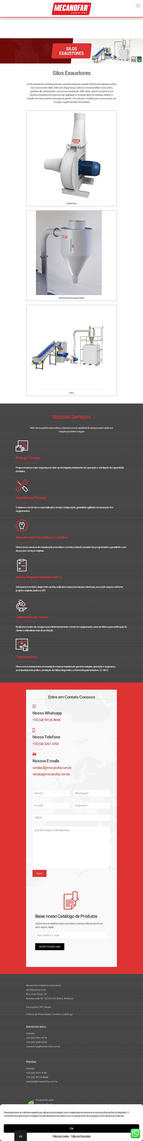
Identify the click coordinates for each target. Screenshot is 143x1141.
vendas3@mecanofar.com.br (52, 768)
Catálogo (68, 1014)
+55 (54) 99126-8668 (46, 720)
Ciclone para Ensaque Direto (71, 298)
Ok (71, 1128)
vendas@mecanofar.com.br (51, 774)
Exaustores (71, 203)
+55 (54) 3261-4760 (46, 744)
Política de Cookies (61, 1136)
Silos (71, 392)
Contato (56, 1014)
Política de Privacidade (80, 1136)
